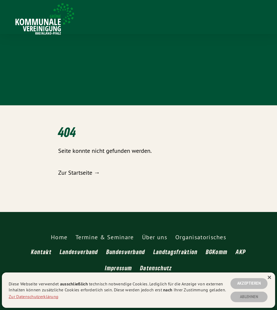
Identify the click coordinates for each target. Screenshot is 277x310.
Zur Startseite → (79, 172)
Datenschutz (156, 268)
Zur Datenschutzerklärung (33, 296)
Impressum (118, 268)
